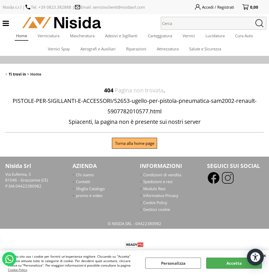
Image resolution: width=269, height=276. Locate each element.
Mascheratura (82, 35)
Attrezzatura (168, 48)
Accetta (234, 263)
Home (21, 35)
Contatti (83, 181)
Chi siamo (85, 174)
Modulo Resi (154, 188)
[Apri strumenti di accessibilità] (255, 257)
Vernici (189, 35)
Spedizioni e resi (158, 181)
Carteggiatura (160, 35)
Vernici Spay (59, 48)
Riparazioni (136, 48)
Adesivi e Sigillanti (121, 35)
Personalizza (173, 263)
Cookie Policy (17, 270)
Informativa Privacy (160, 195)
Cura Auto (244, 35)
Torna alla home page (134, 143)
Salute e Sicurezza (205, 48)
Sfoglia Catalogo (90, 188)
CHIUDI (264, 255)
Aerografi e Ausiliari (98, 48)
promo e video (89, 195)
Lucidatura (215, 35)
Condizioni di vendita (162, 174)
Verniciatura (48, 35)
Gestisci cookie (156, 209)
